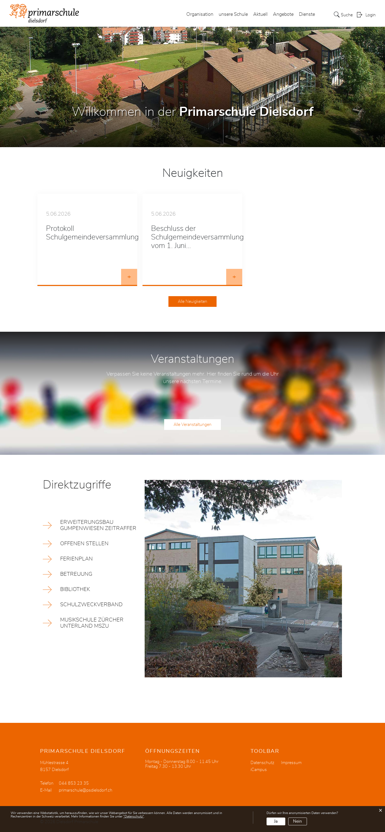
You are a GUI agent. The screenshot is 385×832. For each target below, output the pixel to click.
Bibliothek (75, 589)
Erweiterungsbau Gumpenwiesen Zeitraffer (98, 525)
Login (370, 15)
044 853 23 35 (74, 783)
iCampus (259, 770)
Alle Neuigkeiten (192, 301)
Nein (297, 821)
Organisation (199, 14)
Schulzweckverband (91, 604)
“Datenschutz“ (133, 816)
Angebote (283, 14)
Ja (276, 821)
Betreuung (76, 574)
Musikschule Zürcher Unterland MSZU (92, 623)
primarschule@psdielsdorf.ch (85, 790)
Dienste (307, 14)
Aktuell (260, 14)
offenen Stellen (84, 543)
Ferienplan (76, 559)
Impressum (291, 763)
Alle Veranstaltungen (192, 424)
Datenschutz (262, 763)
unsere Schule (233, 14)
